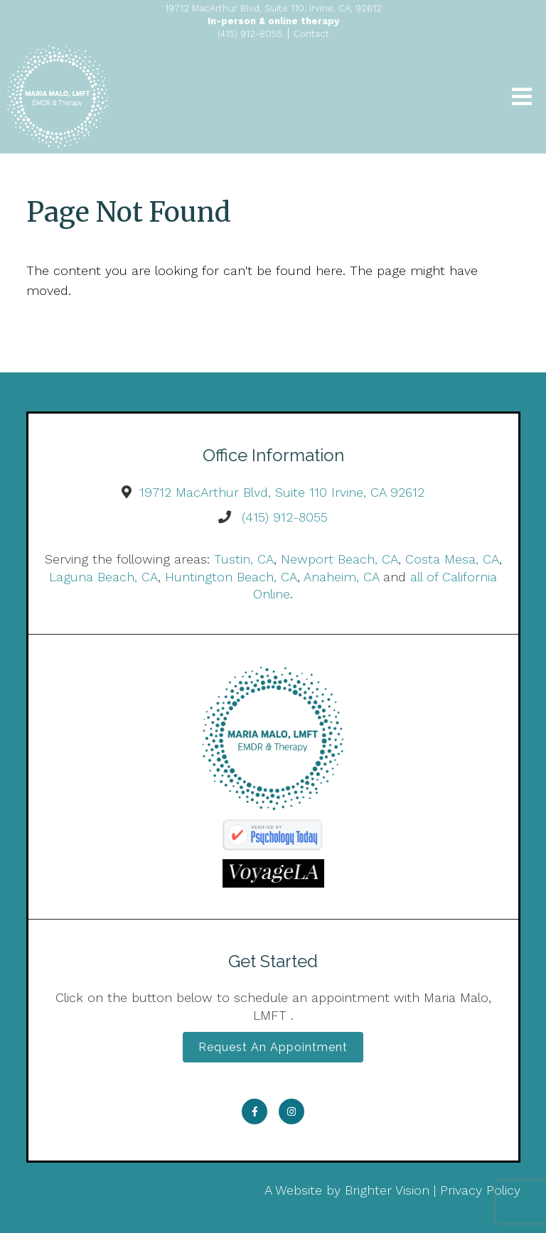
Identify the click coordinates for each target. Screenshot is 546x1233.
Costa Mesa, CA (452, 558)
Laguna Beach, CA (103, 576)
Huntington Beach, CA (231, 576)
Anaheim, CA (341, 576)
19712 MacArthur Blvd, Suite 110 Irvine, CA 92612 (281, 492)
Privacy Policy (480, 1190)
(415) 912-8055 (285, 517)
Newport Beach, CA (339, 558)
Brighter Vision (387, 1190)
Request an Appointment (273, 1047)
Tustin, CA (244, 558)
